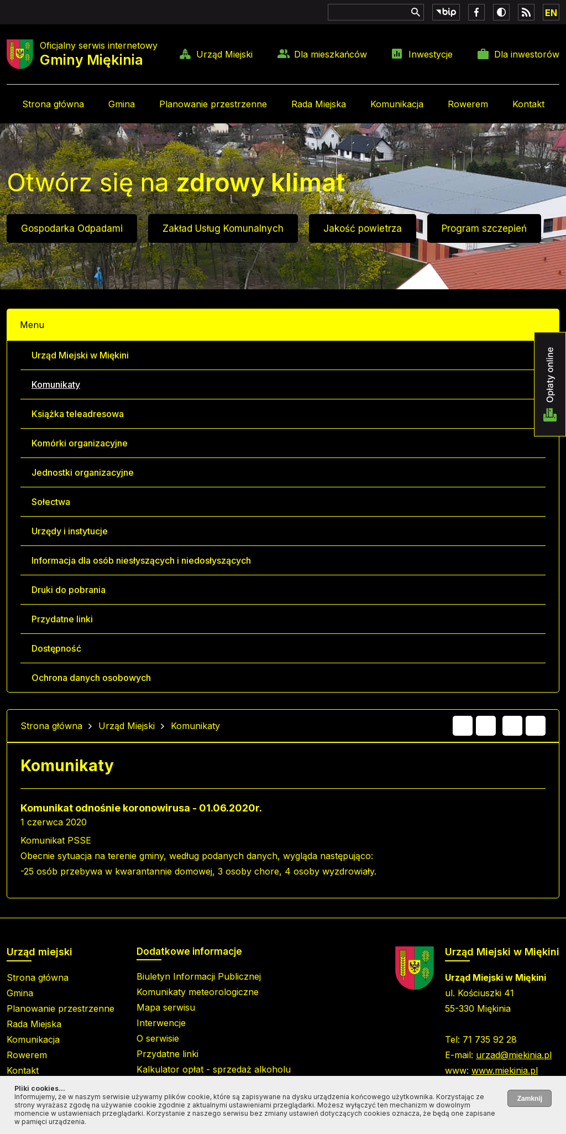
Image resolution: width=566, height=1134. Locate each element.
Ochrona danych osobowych (91, 677)
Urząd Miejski (224, 54)
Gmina (121, 104)
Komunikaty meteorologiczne (198, 991)
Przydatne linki (62, 619)
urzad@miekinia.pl (514, 1054)
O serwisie (158, 1038)
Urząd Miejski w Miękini (80, 355)
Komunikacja (396, 104)
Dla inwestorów (526, 54)
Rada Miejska (318, 104)
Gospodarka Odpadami (72, 228)
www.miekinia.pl (504, 1070)
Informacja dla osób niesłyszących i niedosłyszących (141, 560)
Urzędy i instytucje (70, 531)
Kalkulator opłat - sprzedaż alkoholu (214, 1069)
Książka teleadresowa (78, 413)
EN (551, 12)
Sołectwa (51, 501)
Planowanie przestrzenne (213, 104)
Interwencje (161, 1022)
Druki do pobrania (69, 589)
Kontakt (528, 104)
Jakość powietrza (362, 228)
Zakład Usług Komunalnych (223, 228)
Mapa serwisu (166, 1007)
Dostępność (56, 648)
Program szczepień (484, 228)
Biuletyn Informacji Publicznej (199, 976)
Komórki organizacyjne (80, 443)
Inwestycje (430, 54)
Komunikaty (56, 384)
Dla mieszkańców (330, 54)
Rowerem (468, 104)
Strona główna (53, 104)
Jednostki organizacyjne (83, 472)
